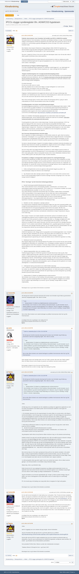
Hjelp (61, 572)
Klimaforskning (12, 6)
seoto (10, 328)
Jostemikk (11, 293)
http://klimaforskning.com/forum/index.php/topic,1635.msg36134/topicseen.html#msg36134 (45, 534)
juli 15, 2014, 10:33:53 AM (27, 492)
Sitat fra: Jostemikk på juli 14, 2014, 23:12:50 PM (35, 331)
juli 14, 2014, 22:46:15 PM (27, 35)
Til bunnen (8, 30)
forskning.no (64, 498)
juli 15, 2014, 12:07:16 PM (27, 523)
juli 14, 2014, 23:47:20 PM (27, 372)
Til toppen (8, 555)
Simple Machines (15, 572)
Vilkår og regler (66, 572)
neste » (71, 26)
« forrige (65, 26)
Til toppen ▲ (72, 572)
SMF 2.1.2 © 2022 (8, 572)
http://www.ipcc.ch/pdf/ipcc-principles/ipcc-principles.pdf (52, 112)
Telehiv (10, 35)
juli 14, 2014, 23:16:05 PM (27, 328)
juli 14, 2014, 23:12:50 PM (27, 292)
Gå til (52, 562)
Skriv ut (71, 30)
